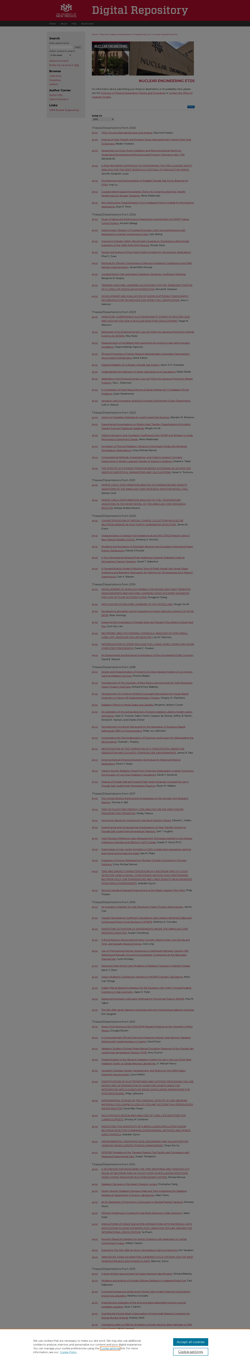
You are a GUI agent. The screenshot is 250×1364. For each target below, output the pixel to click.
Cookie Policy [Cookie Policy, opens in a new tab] (68, 1352)
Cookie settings (110, 1348)
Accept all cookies (191, 1342)
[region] (125, 1346)
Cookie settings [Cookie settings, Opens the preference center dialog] (190, 1352)
